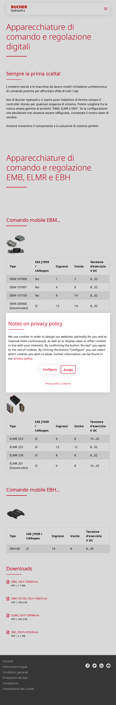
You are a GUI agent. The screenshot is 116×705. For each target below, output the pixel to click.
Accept (68, 369)
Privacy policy (52, 383)
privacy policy (23, 358)
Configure (50, 369)
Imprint (66, 383)
